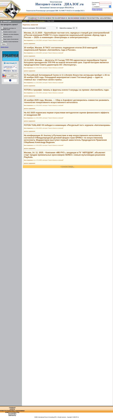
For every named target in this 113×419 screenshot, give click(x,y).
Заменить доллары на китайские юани (8, 29)
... (73, 166)
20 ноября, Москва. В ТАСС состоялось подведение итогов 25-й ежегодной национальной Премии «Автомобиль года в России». (60, 49)
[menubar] (70, 19)
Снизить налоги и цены (9, 32)
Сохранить (97, 6)
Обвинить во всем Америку (11, 34)
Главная (32, 18)
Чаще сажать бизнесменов (10, 39)
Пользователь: (95, 2)
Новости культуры (89, 18)
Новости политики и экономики (62, 18)
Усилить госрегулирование (10, 41)
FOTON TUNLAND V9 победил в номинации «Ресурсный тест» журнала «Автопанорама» (67, 125)
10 (72, 166)
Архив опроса (4, 47)
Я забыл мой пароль (97, 10)
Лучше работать (7, 36)
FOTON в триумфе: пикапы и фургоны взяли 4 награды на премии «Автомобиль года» (66, 90)
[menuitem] (32, 18)
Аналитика (105, 18)
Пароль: (94, 4)
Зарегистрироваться (97, 8)
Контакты (12, 415)
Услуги (41, 18)
